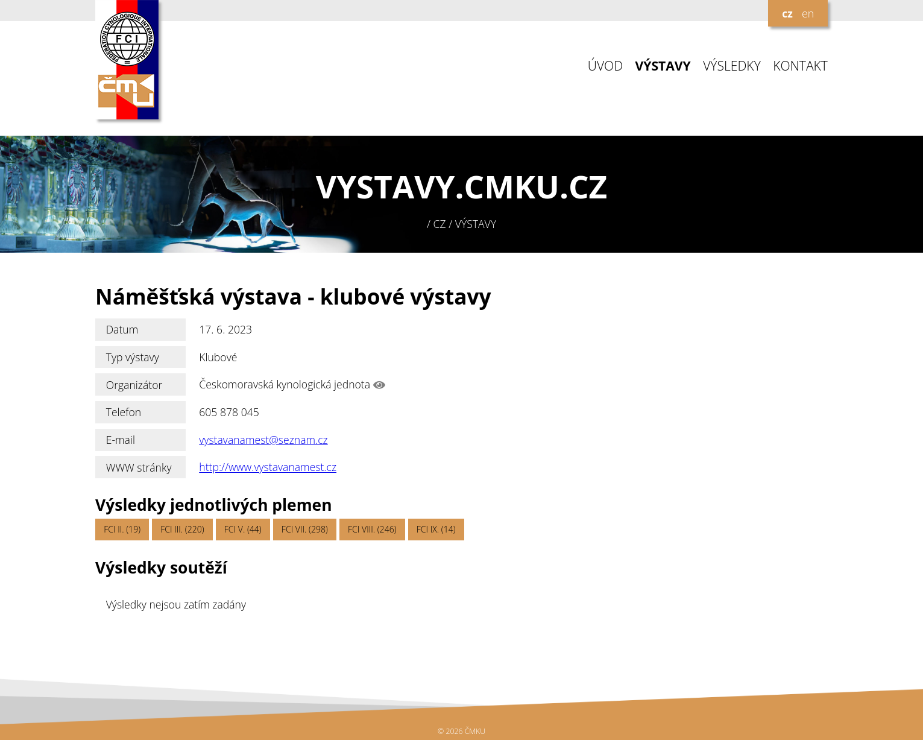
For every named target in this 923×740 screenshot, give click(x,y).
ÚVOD (605, 66)
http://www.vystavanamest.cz (267, 467)
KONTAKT (800, 66)
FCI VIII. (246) (372, 529)
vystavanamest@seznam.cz (263, 439)
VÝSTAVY (663, 66)
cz (787, 13)
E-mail (120, 439)
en (808, 13)
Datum (122, 329)
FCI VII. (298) (305, 529)
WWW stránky (139, 467)
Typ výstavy (132, 357)
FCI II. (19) (122, 529)
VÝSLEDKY (732, 66)
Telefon (124, 412)
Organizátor (134, 385)
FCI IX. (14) (436, 529)
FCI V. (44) (243, 529)
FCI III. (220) (182, 529)
